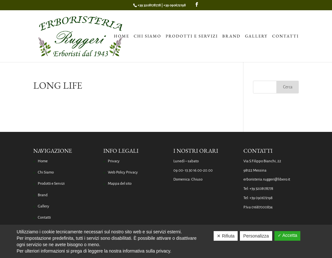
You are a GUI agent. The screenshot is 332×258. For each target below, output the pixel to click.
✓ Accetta (287, 235)
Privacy (114, 161)
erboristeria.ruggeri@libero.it (266, 179)
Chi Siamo (147, 36)
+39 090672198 (174, 5)
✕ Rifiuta (226, 235)
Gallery (256, 36)
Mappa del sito (119, 183)
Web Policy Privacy (123, 172)
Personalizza (256, 235)
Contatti (285, 36)
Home (121, 36)
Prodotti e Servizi (192, 36)
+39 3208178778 (149, 5)
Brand (231, 36)
